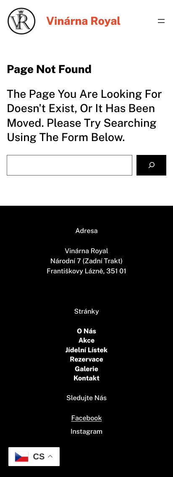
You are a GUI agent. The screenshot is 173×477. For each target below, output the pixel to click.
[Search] (151, 165)
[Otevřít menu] (161, 21)
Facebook (86, 418)
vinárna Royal (83, 20)
